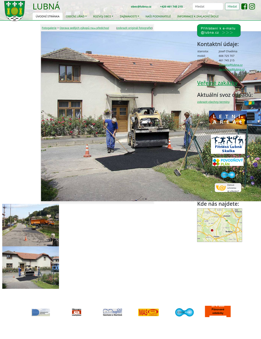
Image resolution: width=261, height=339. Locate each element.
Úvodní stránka (48, 16)
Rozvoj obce (102, 16)
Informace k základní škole (198, 16)
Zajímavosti (128, 16)
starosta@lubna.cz (230, 65)
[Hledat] (208, 6)
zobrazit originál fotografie (134, 28)
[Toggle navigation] (63, 9)
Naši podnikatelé (158, 16)
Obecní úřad (75, 16)
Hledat (232, 6)
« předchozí (101, 28)
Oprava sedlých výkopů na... (78, 28)
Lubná (46, 6)
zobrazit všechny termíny (213, 102)
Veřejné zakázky (217, 82)
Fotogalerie (49, 28)
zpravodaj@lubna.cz (232, 69)
